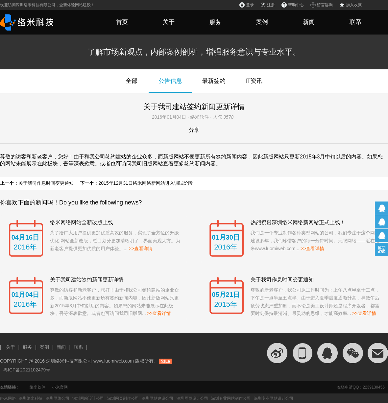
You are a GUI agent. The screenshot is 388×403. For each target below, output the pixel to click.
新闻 (309, 22)
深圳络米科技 (30, 398)
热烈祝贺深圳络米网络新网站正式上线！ (298, 222)
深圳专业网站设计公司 (273, 398)
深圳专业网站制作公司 (231, 398)
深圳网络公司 (57, 398)
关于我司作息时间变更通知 (46, 183)
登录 (250, 5)
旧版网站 (152, 163)
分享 (194, 130)
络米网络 (8, 398)
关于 (169, 22)
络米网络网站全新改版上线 (81, 222)
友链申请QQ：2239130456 (361, 387)
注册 (271, 5)
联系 (355, 22)
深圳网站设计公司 (88, 398)
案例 (262, 22)
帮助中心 (296, 5)
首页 (122, 22)
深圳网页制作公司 (123, 398)
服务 (215, 22)
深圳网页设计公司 (192, 398)
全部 (131, 81)
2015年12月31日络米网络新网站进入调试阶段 (145, 183)
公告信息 (170, 81)
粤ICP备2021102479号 (26, 369)
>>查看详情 (141, 248)
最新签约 (214, 81)
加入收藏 (354, 5)
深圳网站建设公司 (157, 398)
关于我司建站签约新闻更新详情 (87, 279)
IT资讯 (253, 81)
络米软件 (37, 387)
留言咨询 (325, 5)
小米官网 (60, 387)
